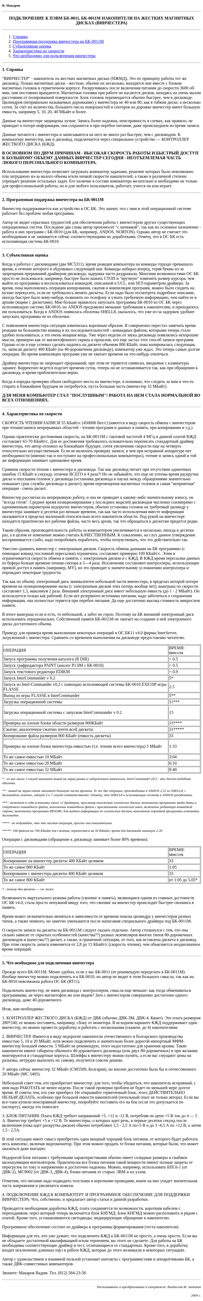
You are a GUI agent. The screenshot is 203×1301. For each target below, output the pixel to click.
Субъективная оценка (32, 46)
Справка (20, 36)
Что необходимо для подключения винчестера (54, 55)
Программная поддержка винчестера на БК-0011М (58, 41)
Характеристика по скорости (38, 51)
